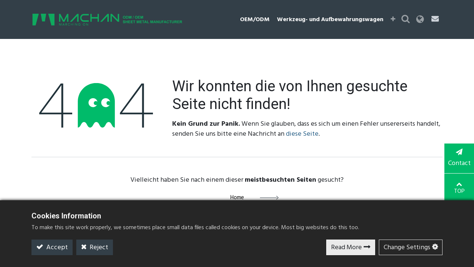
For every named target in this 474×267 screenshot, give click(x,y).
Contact (459, 159)
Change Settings (407, 247)
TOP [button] (459, 188)
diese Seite (302, 134)
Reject (98, 247)
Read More (346, 247)
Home (237, 197)
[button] (393, 19)
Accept (56, 247)
